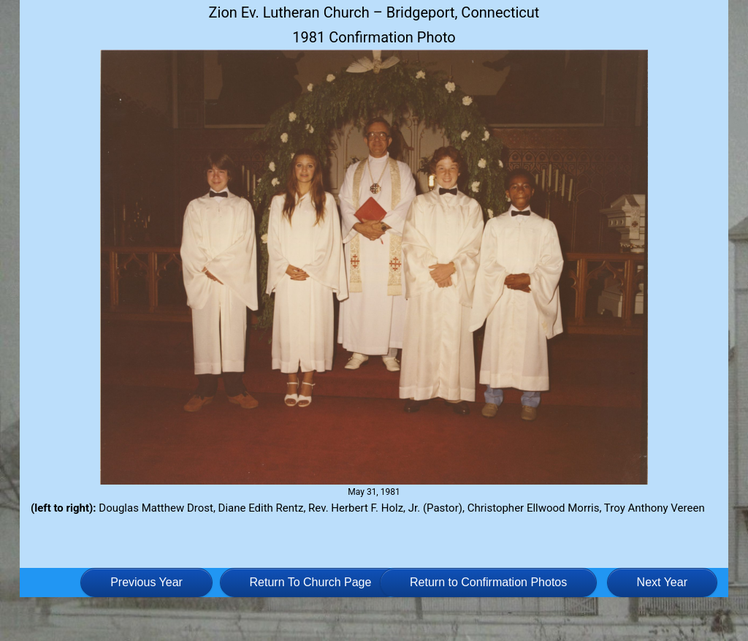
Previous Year (146, 582)
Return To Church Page (311, 582)
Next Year (662, 582)
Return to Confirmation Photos (488, 582)
